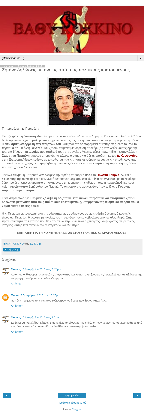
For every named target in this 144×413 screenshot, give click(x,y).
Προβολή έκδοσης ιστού (72, 402)
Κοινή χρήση (11, 249)
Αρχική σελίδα (72, 395)
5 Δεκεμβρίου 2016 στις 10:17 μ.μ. (40, 295)
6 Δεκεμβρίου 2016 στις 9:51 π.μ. (42, 317)
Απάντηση (17, 283)
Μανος (15, 295)
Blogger (76, 409)
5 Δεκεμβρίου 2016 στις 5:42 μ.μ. (42, 269)
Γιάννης (16, 269)
